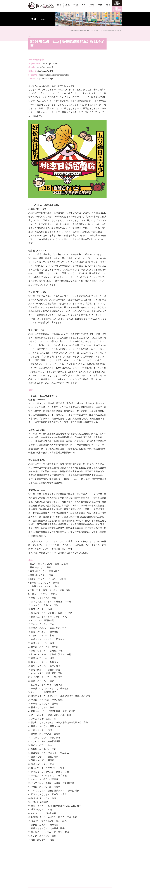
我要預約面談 (117, 3)
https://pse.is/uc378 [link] (45, 71)
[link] (45, 78)
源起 (68, 6)
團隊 (100, 6)
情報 (59, 6)
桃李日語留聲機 (84, 31)
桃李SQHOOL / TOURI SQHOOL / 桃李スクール (41, 6)
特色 (76, 6)
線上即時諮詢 (117, 9)
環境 (92, 6)
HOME (72, 31)
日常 (84, 6)
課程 (108, 6)
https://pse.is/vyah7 (45, 67)
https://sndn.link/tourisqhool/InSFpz (54, 75)
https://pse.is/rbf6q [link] (51, 63)
